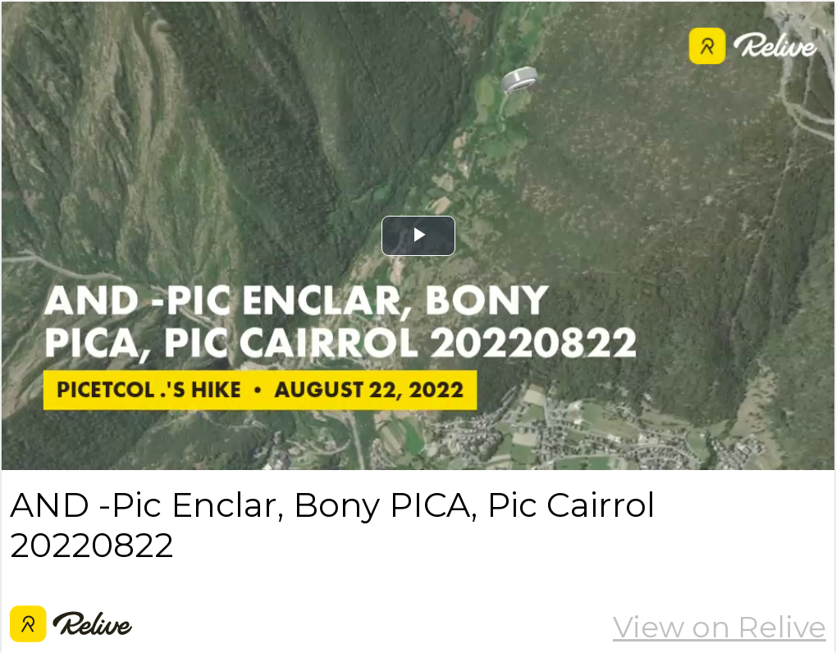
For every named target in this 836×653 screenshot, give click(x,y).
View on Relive (719, 627)
